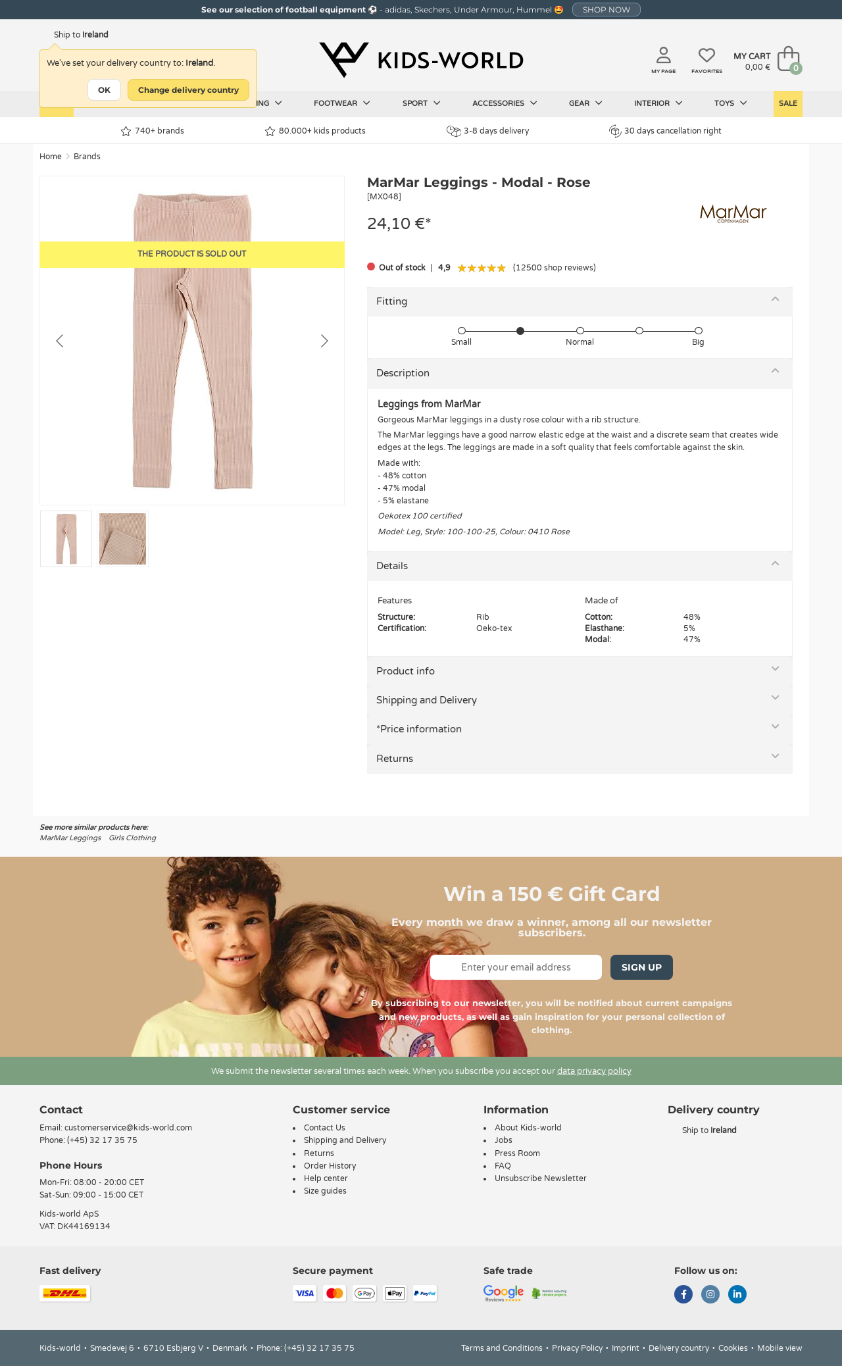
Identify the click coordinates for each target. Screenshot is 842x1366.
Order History (330, 1166)
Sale (788, 103)
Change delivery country (188, 90)
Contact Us (324, 1127)
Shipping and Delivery (426, 700)
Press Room (517, 1153)
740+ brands (152, 131)
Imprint (625, 1348)
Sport (422, 103)
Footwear (342, 103)
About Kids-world (528, 1127)
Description (403, 373)
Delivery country (679, 1348)
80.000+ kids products (315, 131)
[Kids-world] (421, 60)
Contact (61, 1109)
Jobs (503, 1140)
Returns (394, 759)
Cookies (733, 1348)
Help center (326, 1178)
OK (104, 90)
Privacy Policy (577, 1348)
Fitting (391, 301)
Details (392, 566)
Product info (405, 671)
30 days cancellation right (665, 131)
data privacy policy (594, 1071)
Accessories (504, 103)
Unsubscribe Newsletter (541, 1178)
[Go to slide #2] (123, 539)
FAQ (503, 1166)
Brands (87, 156)
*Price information (419, 729)
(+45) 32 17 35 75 (102, 1140)
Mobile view (780, 1348)
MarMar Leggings (70, 838)
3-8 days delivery (488, 131)
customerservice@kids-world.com (128, 1127)
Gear (586, 103)
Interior (658, 103)
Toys (730, 103)
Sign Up (642, 967)
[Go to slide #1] (66, 539)
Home (50, 156)
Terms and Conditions (502, 1348)
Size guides (325, 1191)
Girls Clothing (132, 838)
